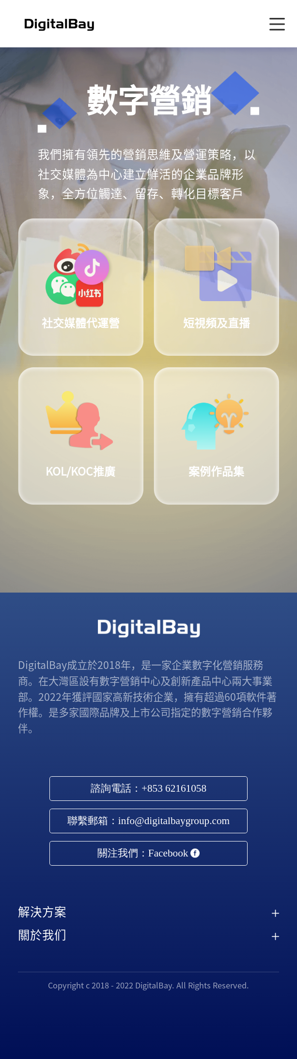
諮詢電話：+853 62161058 (148, 788)
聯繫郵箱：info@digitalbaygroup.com (148, 821)
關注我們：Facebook (148, 853)
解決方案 (42, 912)
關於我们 (42, 935)
